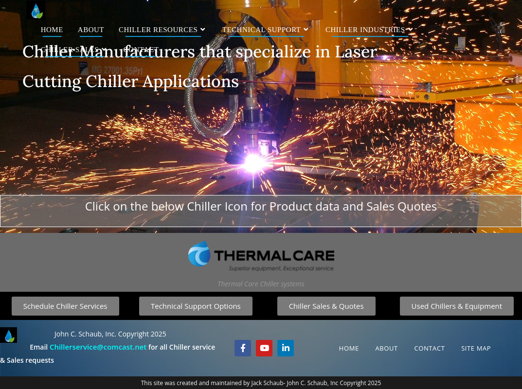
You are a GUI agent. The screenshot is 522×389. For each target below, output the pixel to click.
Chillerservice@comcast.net (98, 347)
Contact (429, 348)
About (386, 348)
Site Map (476, 348)
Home (349, 348)
